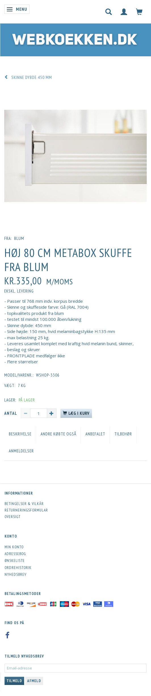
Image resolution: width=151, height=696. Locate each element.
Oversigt (12, 516)
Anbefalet (95, 434)
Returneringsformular (26, 510)
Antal (11, 413)
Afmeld (34, 680)
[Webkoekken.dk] (73, 38)
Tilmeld (14, 680)
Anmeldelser (21, 451)
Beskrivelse (20, 434)
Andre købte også (58, 434)
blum (19, 238)
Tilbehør (123, 434)
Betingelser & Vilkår (24, 503)
